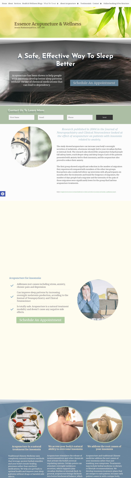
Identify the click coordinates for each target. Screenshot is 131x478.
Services (17, 3)
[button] (2, 193)
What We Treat (50, 3)
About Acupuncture (68, 3)
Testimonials (85, 3)
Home (4, 3)
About (10, 3)
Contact (96, 3)
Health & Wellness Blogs (32, 3)
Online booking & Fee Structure (116, 3)
